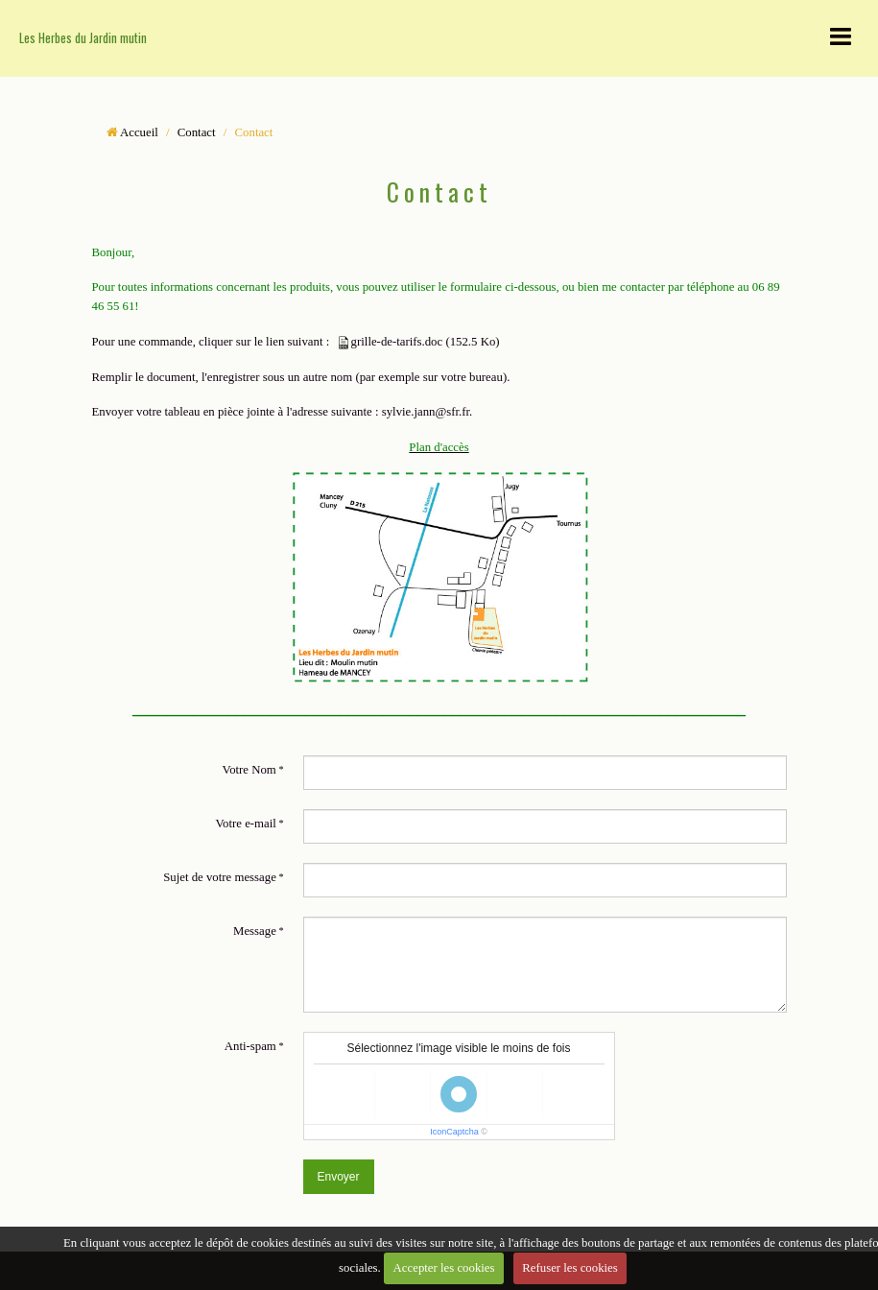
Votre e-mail (245, 823)
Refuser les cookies (570, 1268)
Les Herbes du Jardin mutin (83, 38)
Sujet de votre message (219, 877)
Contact (197, 132)
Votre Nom (249, 769)
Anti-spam (250, 1046)
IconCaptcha (454, 1131)
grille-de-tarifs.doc (397, 341)
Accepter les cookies (444, 1268)
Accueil (139, 132)
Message (254, 931)
